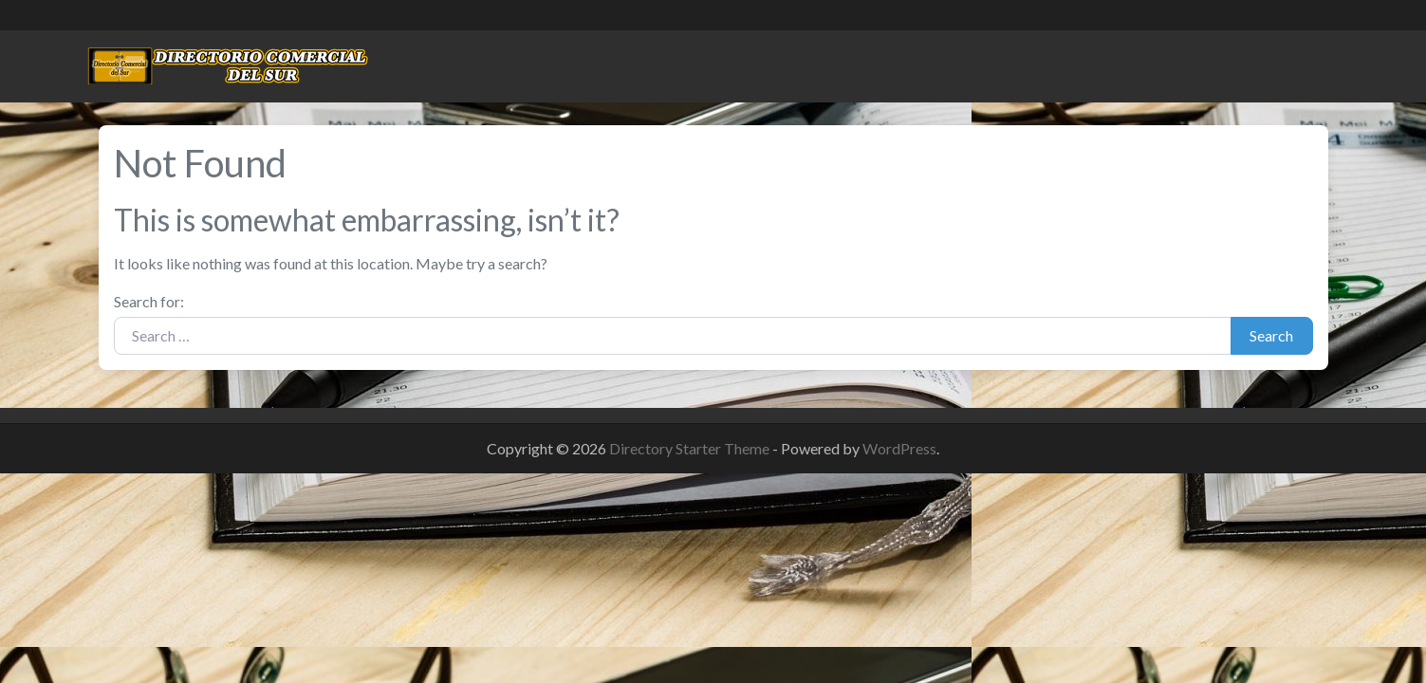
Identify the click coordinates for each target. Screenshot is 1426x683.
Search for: (149, 301)
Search (1271, 335)
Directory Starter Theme (690, 448)
